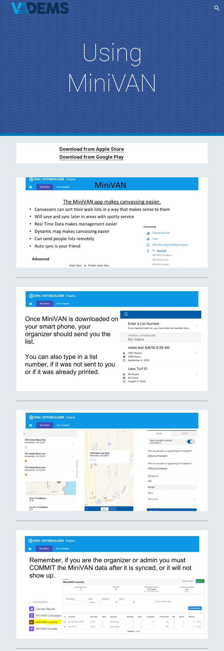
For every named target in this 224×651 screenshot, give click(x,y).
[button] (217, 8)
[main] (112, 68)
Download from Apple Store (92, 149)
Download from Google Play (92, 157)
